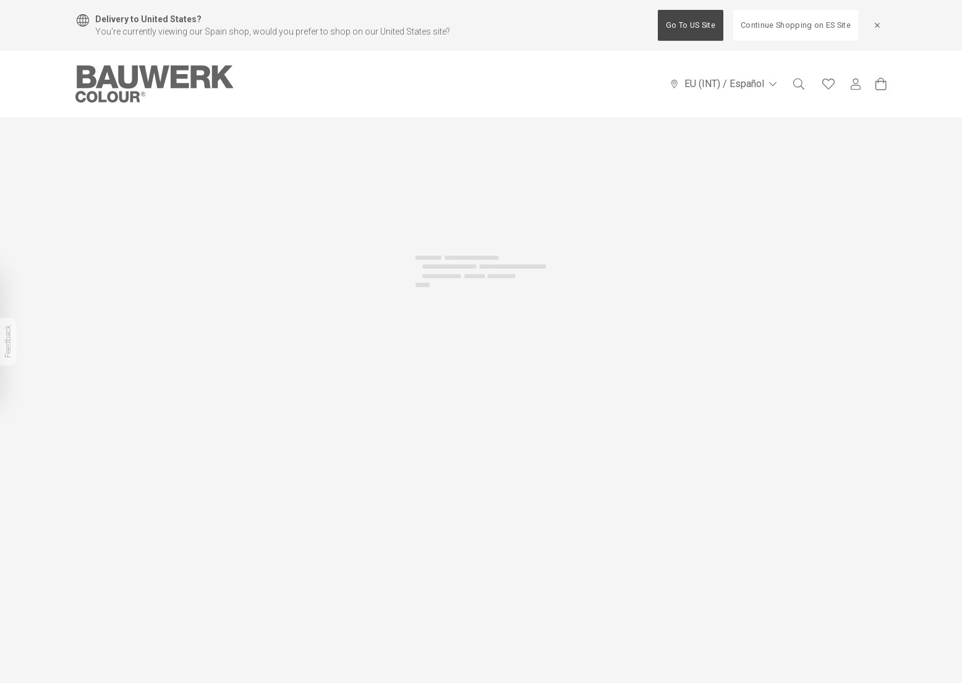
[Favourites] (828, 84)
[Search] (798, 84)
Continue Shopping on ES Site (796, 25)
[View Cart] (881, 84)
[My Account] (856, 84)
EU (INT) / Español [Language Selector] (723, 84)
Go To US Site (690, 25)
